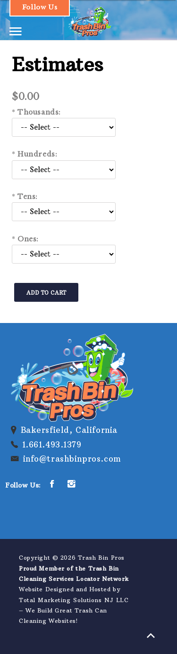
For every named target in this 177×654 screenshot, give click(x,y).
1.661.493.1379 (52, 444)
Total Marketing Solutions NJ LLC (73, 600)
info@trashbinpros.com (72, 459)
